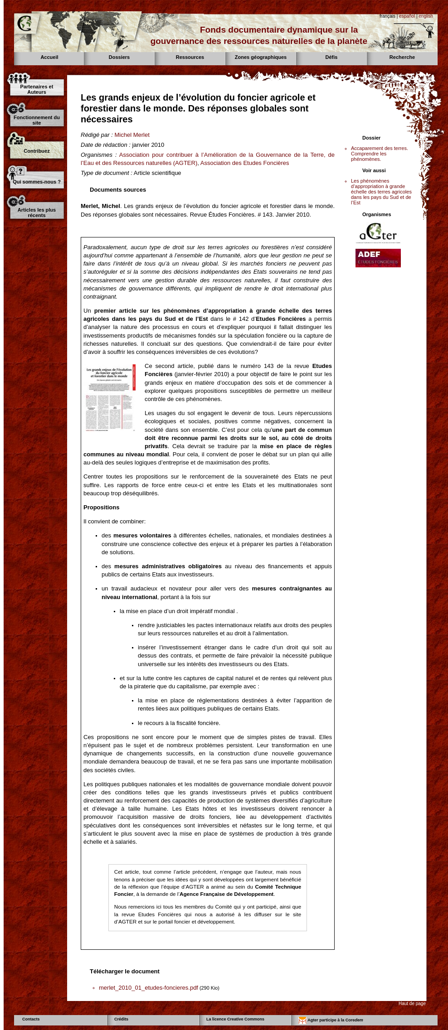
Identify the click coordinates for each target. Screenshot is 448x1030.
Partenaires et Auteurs (37, 89)
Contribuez (36, 151)
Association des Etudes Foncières (244, 163)
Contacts (31, 1019)
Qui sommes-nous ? (37, 181)
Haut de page (412, 1003)
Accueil (49, 57)
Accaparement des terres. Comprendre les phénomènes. (379, 153)
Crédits (121, 1019)
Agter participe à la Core (330, 1020)
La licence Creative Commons (235, 1019)
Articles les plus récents (37, 212)
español (407, 16)
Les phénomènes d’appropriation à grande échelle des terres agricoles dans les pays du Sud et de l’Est (381, 191)
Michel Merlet (131, 134)
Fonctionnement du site (37, 120)
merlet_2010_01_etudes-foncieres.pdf (148, 987)
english (426, 16)
